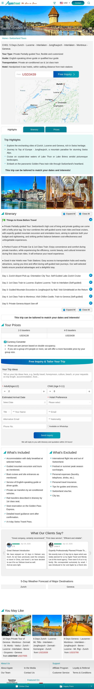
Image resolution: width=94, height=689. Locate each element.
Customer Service (61, 669)
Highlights (12, 129)
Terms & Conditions (82, 669)
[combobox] (24, 402)
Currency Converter (16, 342)
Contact (78, 3)
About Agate (7, 664)
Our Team (5, 669)
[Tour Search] (88, 3)
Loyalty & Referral (81, 664)
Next (91, 192)
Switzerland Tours (17, 38)
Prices (56, 129)
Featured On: (60, 679)
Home (5, 38)
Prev (2, 192)
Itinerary (34, 129)
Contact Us (29, 669)
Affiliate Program (60, 664)
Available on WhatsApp (58, 426)
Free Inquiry (66, 74)
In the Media (30, 664)
